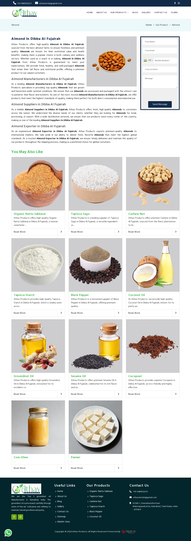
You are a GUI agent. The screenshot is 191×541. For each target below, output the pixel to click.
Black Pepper (80, 295)
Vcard (174, 12)
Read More (20, 232)
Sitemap (61, 517)
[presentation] (165, 94)
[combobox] (148, 60)
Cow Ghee (21, 457)
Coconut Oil (136, 295)
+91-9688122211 (22, 3)
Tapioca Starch (24, 295)
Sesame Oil (78, 376)
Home (90, 12)
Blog (135, 12)
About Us (101, 12)
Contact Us (160, 12)
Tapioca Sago (80, 214)
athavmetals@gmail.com (48, 3)
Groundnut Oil (24, 376)
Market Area (63, 522)
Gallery (146, 12)
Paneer (75, 457)
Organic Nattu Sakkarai (30, 214)
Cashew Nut (136, 214)
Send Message (160, 104)
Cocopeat (135, 376)
